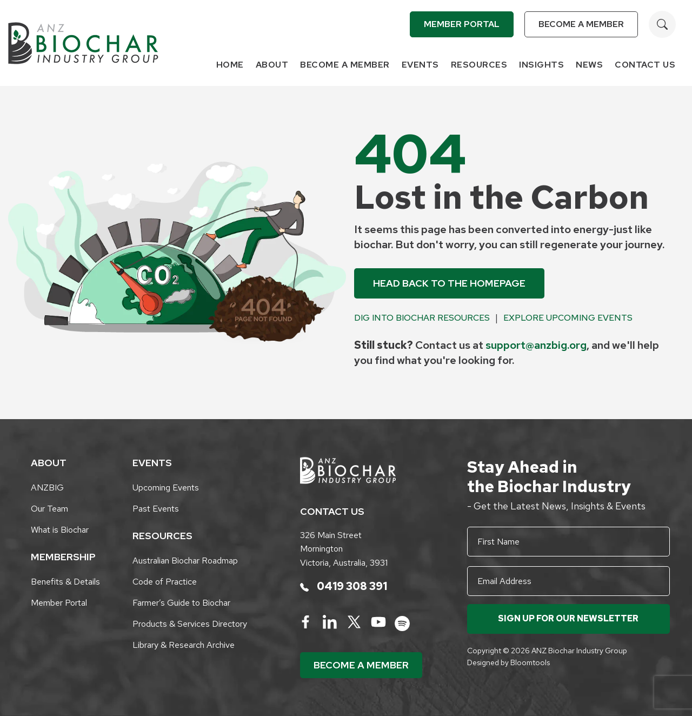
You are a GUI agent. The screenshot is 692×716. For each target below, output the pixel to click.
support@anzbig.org (536, 345)
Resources (479, 64)
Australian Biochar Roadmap (185, 560)
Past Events (155, 508)
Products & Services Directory (189, 624)
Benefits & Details (65, 581)
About (272, 64)
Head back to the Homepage (449, 283)
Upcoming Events (165, 487)
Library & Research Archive (183, 645)
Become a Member (581, 24)
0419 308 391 (343, 586)
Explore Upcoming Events (568, 317)
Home (230, 64)
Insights (541, 64)
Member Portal (462, 24)
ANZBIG (47, 487)
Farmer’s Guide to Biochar (181, 603)
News (589, 64)
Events (420, 64)
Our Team (49, 508)
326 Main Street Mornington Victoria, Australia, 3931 (344, 548)
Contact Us (645, 64)
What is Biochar (60, 530)
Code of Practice (164, 581)
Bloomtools (530, 662)
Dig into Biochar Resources (422, 317)
